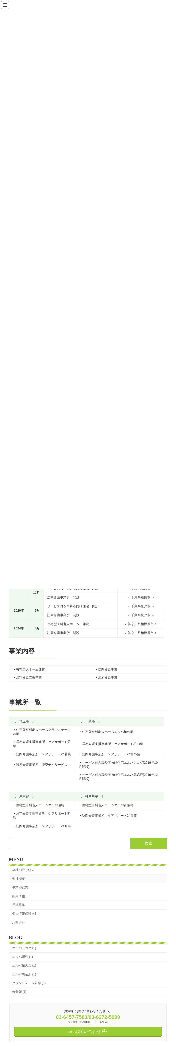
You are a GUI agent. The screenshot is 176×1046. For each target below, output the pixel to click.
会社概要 (18, 878)
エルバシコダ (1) (24, 948)
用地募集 (18, 905)
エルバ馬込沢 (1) (24, 974)
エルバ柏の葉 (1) (24, 965)
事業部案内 (20, 887)
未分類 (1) (19, 991)
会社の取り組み (23, 870)
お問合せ (18, 922)
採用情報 (18, 896)
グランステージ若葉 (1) (29, 983)
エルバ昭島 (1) (22, 957)
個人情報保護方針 (25, 913)
